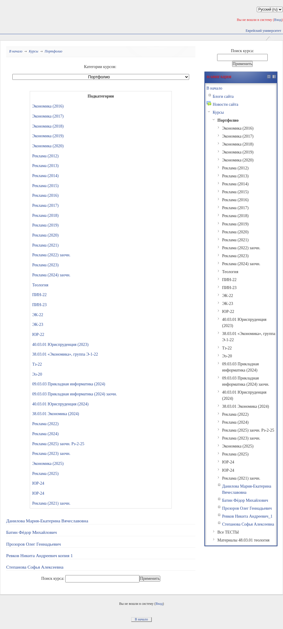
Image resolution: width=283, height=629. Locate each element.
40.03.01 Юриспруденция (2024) (60, 404)
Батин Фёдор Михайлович (31, 532)
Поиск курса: (53, 578)
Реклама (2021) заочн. (51, 503)
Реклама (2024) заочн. (51, 275)
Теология (40, 285)
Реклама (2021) (45, 245)
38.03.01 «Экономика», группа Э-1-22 (65, 354)
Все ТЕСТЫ (228, 532)
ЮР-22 (38, 334)
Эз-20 (37, 374)
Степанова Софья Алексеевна (35, 566)
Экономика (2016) (48, 106)
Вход (278, 20)
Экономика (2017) (48, 116)
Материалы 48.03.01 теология (243, 540)
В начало (15, 51)
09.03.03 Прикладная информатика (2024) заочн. (74, 394)
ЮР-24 (38, 483)
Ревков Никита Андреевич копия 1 (39, 555)
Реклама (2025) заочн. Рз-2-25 (58, 443)
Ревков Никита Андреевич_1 (247, 516)
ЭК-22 (37, 314)
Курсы (33, 51)
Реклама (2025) (45, 473)
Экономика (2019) (48, 135)
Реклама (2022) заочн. (51, 254)
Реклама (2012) (45, 155)
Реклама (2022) (45, 423)
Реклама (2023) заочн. (51, 453)
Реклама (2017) (45, 205)
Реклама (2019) (45, 225)
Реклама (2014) (45, 175)
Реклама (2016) (45, 195)
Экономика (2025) (48, 463)
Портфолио (53, 51)
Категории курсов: (100, 66)
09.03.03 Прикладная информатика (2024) (68, 384)
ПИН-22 (39, 294)
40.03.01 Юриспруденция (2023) (60, 344)
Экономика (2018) (48, 126)
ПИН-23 (39, 304)
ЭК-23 (37, 324)
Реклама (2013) (45, 165)
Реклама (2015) (45, 185)
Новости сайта (225, 104)
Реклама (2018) (45, 215)
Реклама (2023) (45, 265)
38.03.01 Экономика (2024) (55, 413)
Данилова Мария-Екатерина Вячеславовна (47, 520)
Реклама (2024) (45, 433)
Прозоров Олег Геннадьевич (33, 544)
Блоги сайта (223, 96)
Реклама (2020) (45, 235)
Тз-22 (37, 364)
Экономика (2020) (48, 145)
